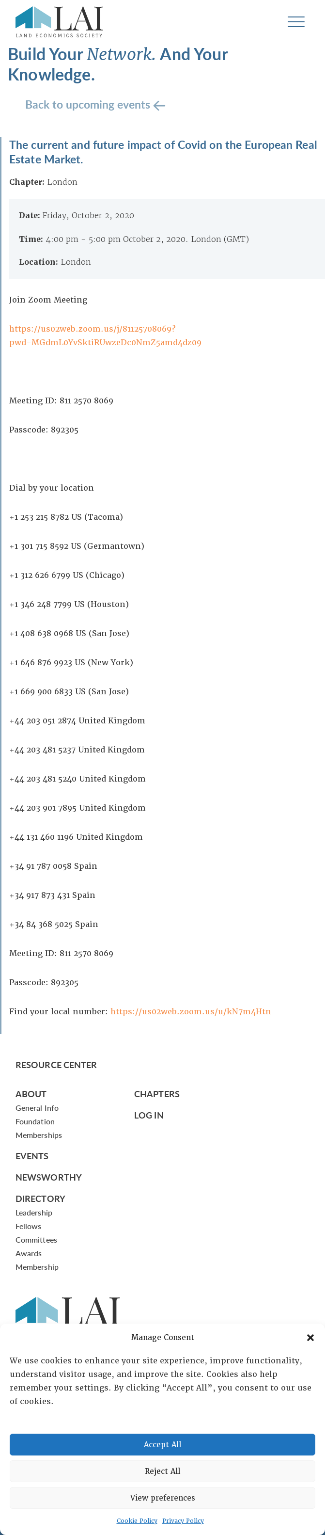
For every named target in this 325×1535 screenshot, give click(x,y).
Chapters (157, 1093)
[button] (310, 1338)
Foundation (35, 1121)
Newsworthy (48, 1177)
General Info (37, 1107)
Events (32, 1156)
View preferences (162, 1498)
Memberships (38, 1134)
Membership (37, 1266)
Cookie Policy (137, 1521)
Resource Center (56, 1064)
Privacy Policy (183, 1521)
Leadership (33, 1212)
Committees (36, 1239)
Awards (28, 1253)
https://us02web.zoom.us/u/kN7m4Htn (190, 1012)
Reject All (162, 1471)
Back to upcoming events (89, 104)
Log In (149, 1115)
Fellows (28, 1225)
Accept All (162, 1445)
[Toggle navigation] (296, 22)
